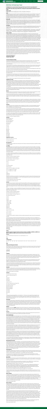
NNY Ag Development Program (9, 1)
